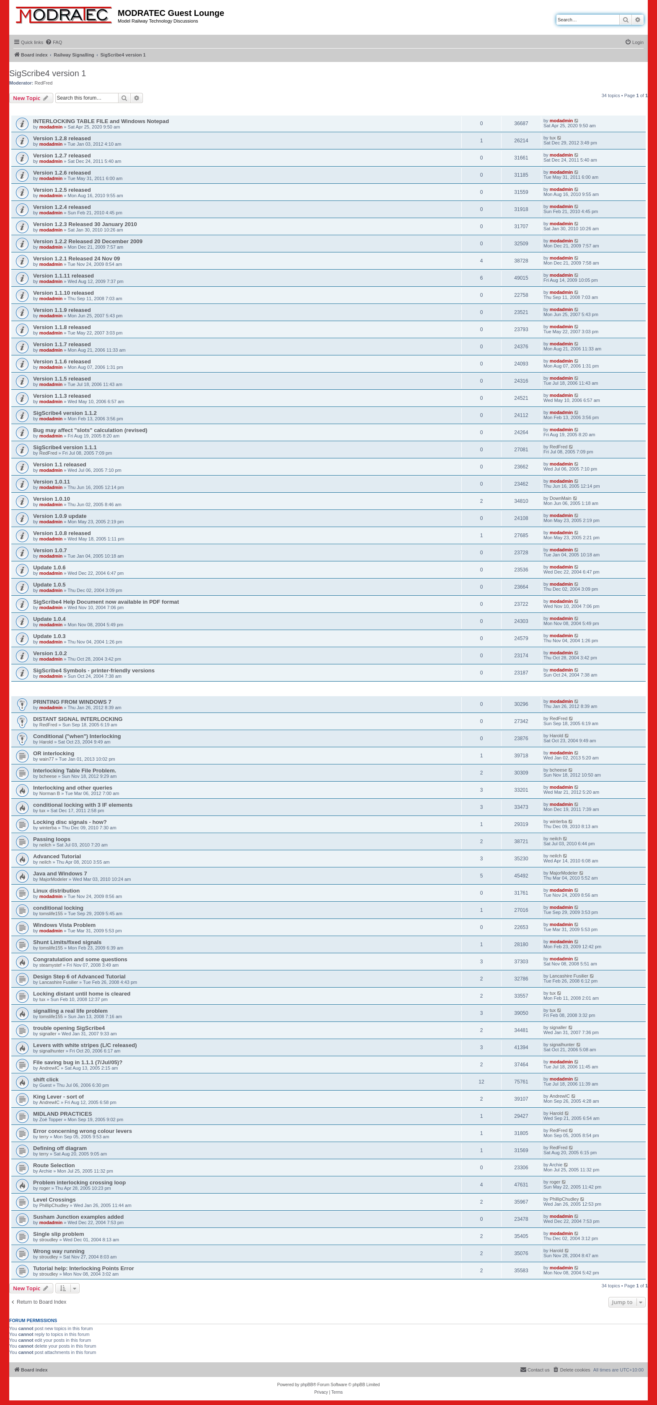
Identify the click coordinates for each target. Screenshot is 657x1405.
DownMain (561, 498)
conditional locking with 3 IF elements (82, 805)
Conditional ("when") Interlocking (77, 736)
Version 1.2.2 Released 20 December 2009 (87, 241)
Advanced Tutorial (57, 856)
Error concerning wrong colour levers (82, 1131)
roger (44, 1188)
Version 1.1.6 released (62, 361)
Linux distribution (56, 891)
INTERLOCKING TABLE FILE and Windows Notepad (101, 121)
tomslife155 (51, 913)
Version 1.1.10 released (63, 293)
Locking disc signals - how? (70, 822)
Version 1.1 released (59, 464)
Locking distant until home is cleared (81, 994)
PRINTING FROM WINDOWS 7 (72, 702)
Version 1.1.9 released (62, 310)
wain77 (46, 759)
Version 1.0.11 (51, 482)
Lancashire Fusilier (58, 982)
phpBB (306, 1384)
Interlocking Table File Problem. (74, 770)
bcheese (48, 776)
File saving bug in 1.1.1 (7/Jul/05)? (77, 1062)
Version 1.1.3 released (62, 396)
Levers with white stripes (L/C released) (85, 1045)
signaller (48, 1033)
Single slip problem (58, 1234)
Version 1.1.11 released (63, 276)
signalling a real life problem (70, 1011)
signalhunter (52, 1050)
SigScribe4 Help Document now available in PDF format (106, 602)
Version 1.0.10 (51, 499)
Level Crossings (54, 1200)
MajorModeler (53, 879)
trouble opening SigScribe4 (69, 1028)
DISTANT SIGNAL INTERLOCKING (77, 719)
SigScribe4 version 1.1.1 (65, 447)
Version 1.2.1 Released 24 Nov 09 (76, 258)
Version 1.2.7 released (62, 155)
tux (553, 137)
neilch (45, 844)
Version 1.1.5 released (62, 379)
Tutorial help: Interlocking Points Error (83, 1268)
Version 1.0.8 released (62, 533)
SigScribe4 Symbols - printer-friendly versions (94, 670)
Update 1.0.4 (49, 619)
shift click (46, 1079)
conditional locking (58, 908)
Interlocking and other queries (72, 788)
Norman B (49, 793)
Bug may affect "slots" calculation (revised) (90, 430)
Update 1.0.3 (49, 636)
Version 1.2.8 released (62, 138)
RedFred (44, 82)
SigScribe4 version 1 (47, 73)
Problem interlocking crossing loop (79, 1182)
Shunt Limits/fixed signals (67, 942)
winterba (48, 827)
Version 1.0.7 (50, 550)
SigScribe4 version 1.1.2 (65, 413)
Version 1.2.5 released (62, 190)
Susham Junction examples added (78, 1217)
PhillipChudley (54, 1205)
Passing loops (51, 839)
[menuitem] (53, 42)
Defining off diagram (60, 1148)
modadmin (51, 126)
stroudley (48, 1239)
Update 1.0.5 (49, 585)
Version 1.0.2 (50, 653)
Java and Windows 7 (60, 873)
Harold (46, 741)
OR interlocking (53, 753)
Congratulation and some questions (80, 959)
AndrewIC (49, 1067)
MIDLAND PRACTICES (62, 1114)
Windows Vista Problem (64, 925)
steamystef (50, 965)
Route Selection (54, 1165)
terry (44, 1136)
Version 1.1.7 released (62, 344)
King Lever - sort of (58, 1097)
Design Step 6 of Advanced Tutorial (79, 976)
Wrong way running (59, 1251)
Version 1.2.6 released (62, 173)
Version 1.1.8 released (62, 327)
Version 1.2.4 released (62, 207)
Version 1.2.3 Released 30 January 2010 (85, 224)
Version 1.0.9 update (60, 516)
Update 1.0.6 (49, 567)
